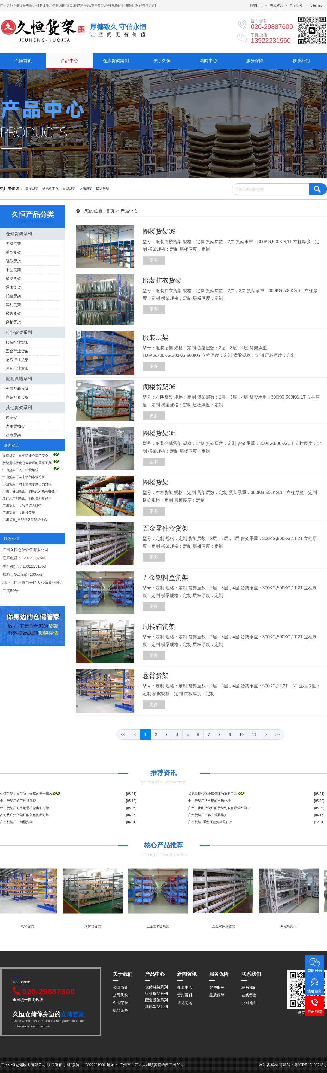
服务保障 (255, 60)
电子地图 (296, 5)
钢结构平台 (50, 189)
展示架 (11, 417)
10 (242, 734)
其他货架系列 (19, 407)
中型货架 (13, 270)
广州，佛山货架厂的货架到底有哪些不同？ (31, 491)
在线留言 (276, 5)
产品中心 (69, 60)
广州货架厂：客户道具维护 (22, 505)
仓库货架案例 (116, 60)
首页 (110, 210)
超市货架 (13, 435)
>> (277, 734)
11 (254, 734)
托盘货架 (13, 296)
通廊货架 (13, 287)
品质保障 (217, 995)
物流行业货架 (17, 359)
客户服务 (217, 987)
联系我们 (301, 60)
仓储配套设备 (17, 388)
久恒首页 (23, 60)
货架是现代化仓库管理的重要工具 (31, 462)
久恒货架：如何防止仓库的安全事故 (31, 455)
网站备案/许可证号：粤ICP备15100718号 (293, 1065)
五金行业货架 (17, 351)
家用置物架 (15, 426)
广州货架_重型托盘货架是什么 (24, 520)
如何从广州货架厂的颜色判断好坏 (27, 498)
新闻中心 (208, 60)
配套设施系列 (19, 378)
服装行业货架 (17, 342)
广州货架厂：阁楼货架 (18, 512)
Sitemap (316, 5)
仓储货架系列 (19, 233)
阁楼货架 (31, 189)
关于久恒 (162, 60)
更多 (153, 260)
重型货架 (68, 189)
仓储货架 (85, 189)
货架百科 (184, 995)
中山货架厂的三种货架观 (31, 469)
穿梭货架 (13, 322)
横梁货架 (102, 189)
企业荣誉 (120, 1003)
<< (123, 734)
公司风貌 (120, 995)
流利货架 (13, 304)
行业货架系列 (19, 332)
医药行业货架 (17, 368)
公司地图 (249, 1003)
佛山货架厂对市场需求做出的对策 (27, 484)
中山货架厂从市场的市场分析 (23, 477)
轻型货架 (13, 261)
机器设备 (120, 1010)
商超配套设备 (17, 397)
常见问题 (184, 1003)
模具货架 (13, 313)
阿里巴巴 (256, 5)
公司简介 (120, 987)
